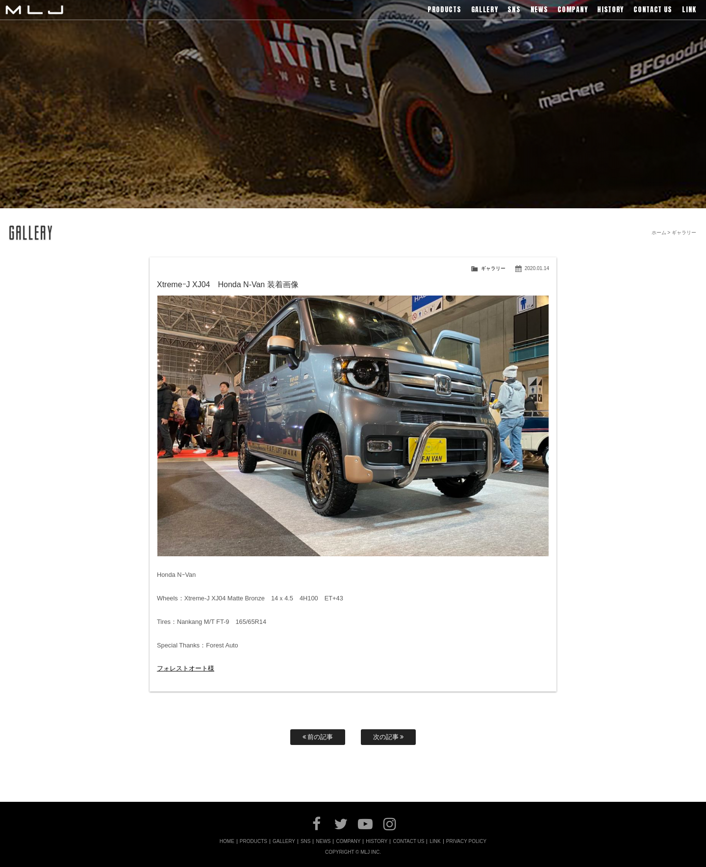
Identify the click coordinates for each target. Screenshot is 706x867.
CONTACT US (408, 841)
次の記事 (388, 737)
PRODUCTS (253, 841)
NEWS (323, 841)
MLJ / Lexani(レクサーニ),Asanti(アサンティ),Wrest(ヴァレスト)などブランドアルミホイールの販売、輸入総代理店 (34, 10)
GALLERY (284, 841)
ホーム (659, 232)
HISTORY (376, 841)
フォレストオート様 (185, 668)
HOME (227, 841)
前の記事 (318, 737)
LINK (434, 841)
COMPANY (348, 841)
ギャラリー (493, 268)
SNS (306, 841)
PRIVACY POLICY (466, 841)
